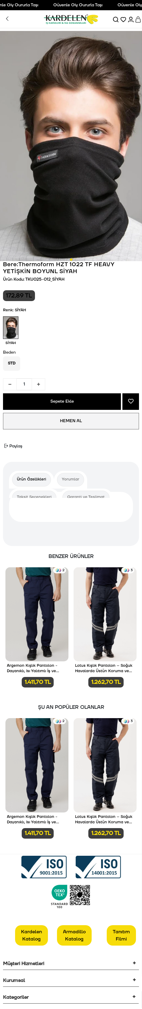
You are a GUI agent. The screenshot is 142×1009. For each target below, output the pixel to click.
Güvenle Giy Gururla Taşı (80, 5)
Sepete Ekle (62, 401)
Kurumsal (14, 980)
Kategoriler (16, 997)
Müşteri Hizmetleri (23, 964)
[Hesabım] (131, 19)
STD (11, 363)
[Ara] (116, 19)
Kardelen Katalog (31, 935)
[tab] (31, 479)
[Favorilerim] (124, 19)
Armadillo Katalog (74, 935)
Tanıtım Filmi (121, 935)
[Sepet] (138, 19)
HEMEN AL (71, 421)
